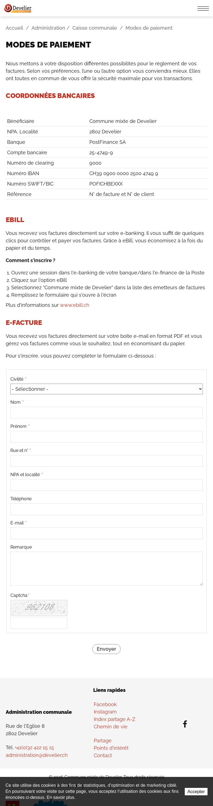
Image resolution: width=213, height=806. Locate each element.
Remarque (21, 546)
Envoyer (106, 649)
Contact (103, 755)
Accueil (14, 28)
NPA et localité (26, 474)
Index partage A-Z (114, 719)
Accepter (196, 792)
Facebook (105, 704)
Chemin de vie (110, 726)
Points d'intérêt (111, 748)
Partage (103, 740)
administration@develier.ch (37, 755)
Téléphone (21, 498)
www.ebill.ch (74, 305)
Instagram (105, 711)
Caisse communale (94, 28)
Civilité (18, 378)
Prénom (20, 426)
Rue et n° (20, 450)
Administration (48, 28)
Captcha (19, 595)
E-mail (18, 522)
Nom (17, 402)
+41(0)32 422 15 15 (34, 748)
